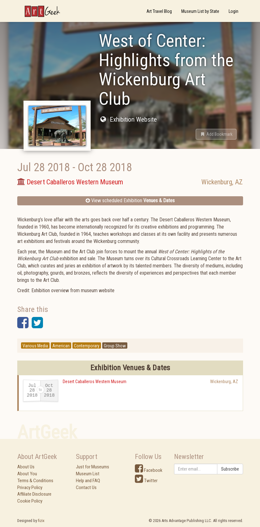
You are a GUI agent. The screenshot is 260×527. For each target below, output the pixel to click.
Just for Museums (92, 467)
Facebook (148, 470)
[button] (216, 134)
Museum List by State (200, 11)
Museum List (87, 474)
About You (27, 474)
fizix (41, 520)
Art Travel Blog (159, 11)
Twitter (146, 480)
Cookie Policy (29, 501)
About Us (25, 467)
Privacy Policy (29, 487)
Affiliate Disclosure (34, 494)
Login (233, 11)
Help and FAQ (88, 480)
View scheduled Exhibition (130, 200)
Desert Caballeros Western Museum (94, 381)
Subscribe (230, 469)
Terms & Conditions (35, 480)
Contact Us (86, 487)
